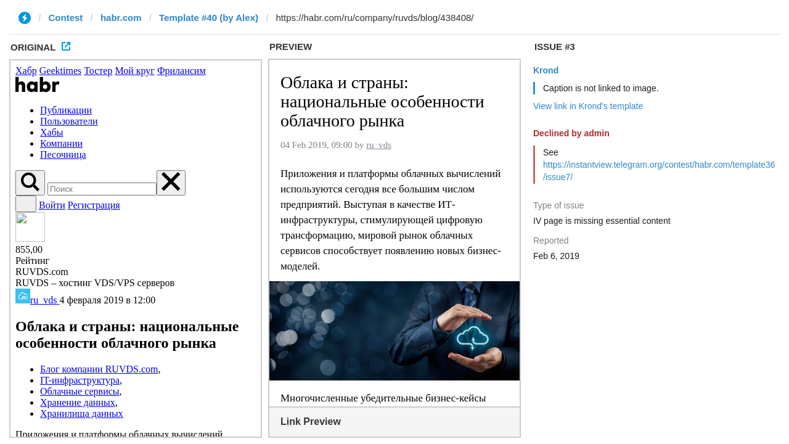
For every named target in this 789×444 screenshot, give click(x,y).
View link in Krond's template (588, 106)
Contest (66, 17)
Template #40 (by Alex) (208, 17)
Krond (545, 70)
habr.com (121, 17)
